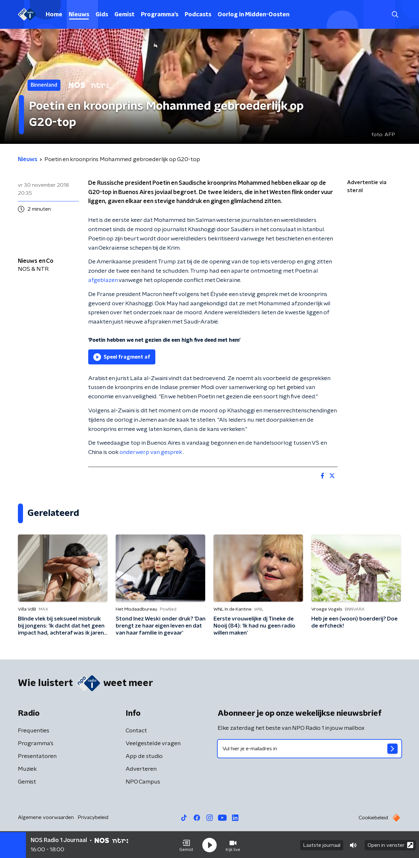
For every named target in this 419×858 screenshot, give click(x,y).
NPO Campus (143, 782)
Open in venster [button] (390, 844)
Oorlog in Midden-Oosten (254, 15)
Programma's (159, 15)
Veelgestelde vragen (153, 743)
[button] (186, 844)
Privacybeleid (93, 817)
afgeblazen (103, 280)
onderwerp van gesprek (151, 452)
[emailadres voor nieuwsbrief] (309, 749)
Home (54, 15)
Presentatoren (37, 756)
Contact (136, 731)
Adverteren (141, 769)
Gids (102, 15)
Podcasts (198, 15)
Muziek (27, 769)
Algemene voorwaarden (46, 817)
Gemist (124, 15)
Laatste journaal (321, 844)
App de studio (144, 756)
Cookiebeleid (373, 817)
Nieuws (79, 15)
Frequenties (33, 731)
